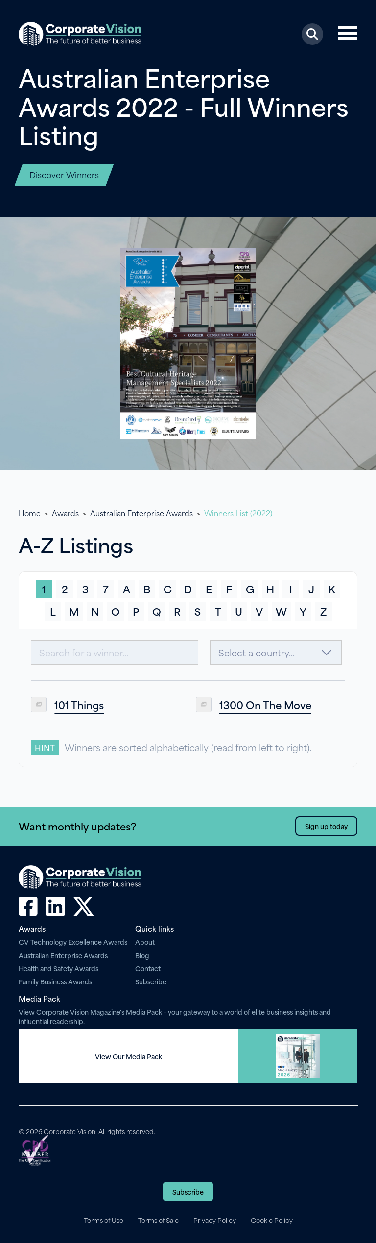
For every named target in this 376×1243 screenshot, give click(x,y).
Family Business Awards (55, 981)
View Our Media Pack (128, 1056)
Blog (142, 955)
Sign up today (326, 826)
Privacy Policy (214, 1220)
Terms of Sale (158, 1220)
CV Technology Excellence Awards (73, 941)
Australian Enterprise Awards (141, 513)
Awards (65, 513)
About (145, 941)
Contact (148, 968)
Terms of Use (103, 1220)
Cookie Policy (272, 1220)
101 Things (79, 705)
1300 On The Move (265, 705)
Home (30, 513)
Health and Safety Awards (58, 968)
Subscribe (150, 981)
